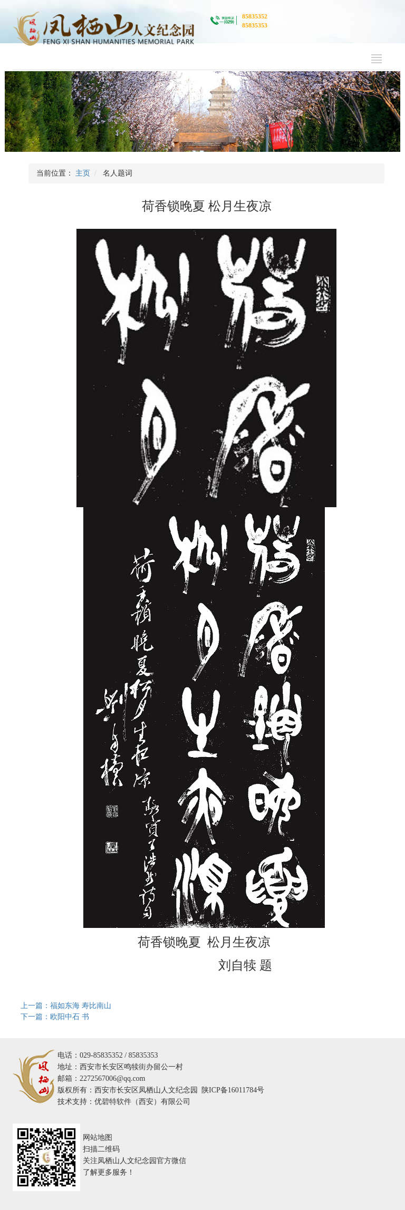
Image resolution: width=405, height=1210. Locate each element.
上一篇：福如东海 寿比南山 (66, 1006)
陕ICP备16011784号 (232, 1090)
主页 (82, 173)
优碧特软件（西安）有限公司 (142, 1102)
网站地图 (97, 1137)
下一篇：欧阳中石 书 (55, 1017)
